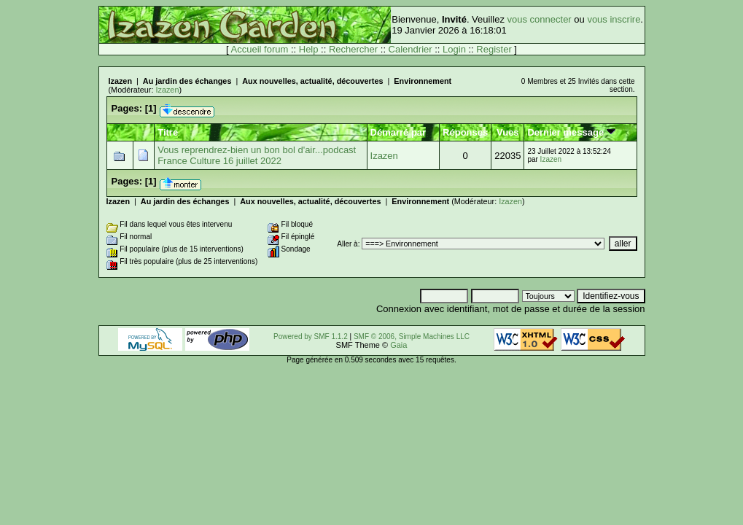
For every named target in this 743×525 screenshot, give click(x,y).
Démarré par (398, 132)
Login (454, 49)
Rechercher (353, 49)
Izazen (121, 81)
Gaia (398, 345)
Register (493, 49)
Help (309, 49)
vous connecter (539, 19)
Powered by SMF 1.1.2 (310, 336)
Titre (167, 132)
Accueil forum (260, 49)
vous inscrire (613, 19)
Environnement (422, 81)
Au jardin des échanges (187, 81)
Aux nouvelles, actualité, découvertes (312, 81)
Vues (508, 132)
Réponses (465, 132)
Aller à (347, 244)
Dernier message (571, 132)
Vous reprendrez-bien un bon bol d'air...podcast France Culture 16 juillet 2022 (256, 155)
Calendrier (410, 49)
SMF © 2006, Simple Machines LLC (412, 336)
